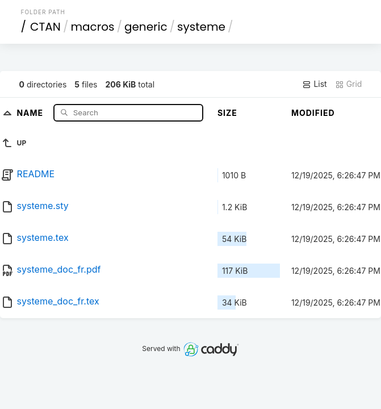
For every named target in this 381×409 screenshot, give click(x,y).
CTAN (45, 27)
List (314, 84)
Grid (348, 84)
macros (92, 27)
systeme (201, 27)
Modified (313, 113)
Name (30, 112)
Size (227, 113)
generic (146, 27)
